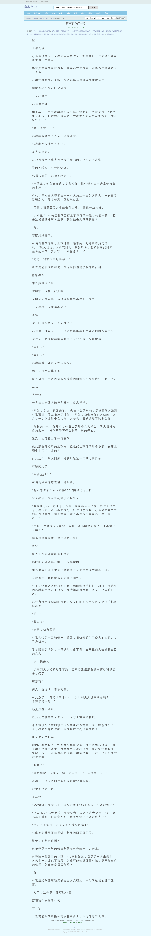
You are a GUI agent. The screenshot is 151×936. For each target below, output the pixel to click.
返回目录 (75, 27)
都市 (60, 13)
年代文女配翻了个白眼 (97, 31)
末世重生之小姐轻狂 (99, 34)
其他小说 (34, 18)
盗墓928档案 (110, 34)
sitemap (75, 928)
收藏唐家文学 (44, 2)
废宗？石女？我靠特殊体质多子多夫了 (81, 34)
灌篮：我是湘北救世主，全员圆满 (39, 34)
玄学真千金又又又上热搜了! (46, 18)
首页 (28, 13)
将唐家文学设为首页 (31, 2)
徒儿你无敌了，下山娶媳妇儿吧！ (61, 31)
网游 (75, 13)
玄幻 (46, 13)
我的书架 (37, 13)
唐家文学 (30, 7)
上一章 (67, 27)
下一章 (82, 27)
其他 (90, 13)
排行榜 (98, 13)
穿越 (68, 13)
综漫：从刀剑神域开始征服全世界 (60, 34)
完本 (106, 13)
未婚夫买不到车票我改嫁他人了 (81, 31)
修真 (53, 13)
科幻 (82, 13)
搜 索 (93, 7)
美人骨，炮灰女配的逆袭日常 (42, 31)
